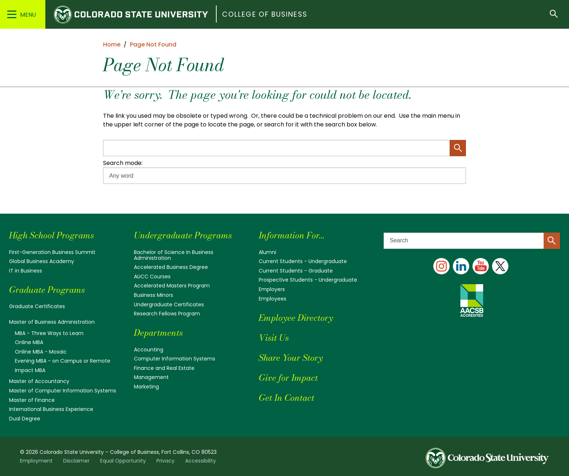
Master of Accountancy (39, 381)
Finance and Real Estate (164, 368)
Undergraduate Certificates (169, 304)
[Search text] (472, 241)
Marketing (146, 386)
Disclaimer (76, 460)
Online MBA (29, 342)
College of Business (264, 14)
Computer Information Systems (174, 358)
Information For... (291, 235)
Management (151, 377)
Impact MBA (30, 370)
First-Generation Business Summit (52, 252)
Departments (158, 332)
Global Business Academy (41, 261)
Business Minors (153, 295)
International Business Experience (51, 409)
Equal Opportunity (123, 460)
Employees (272, 298)
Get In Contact (286, 397)
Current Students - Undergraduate (303, 261)
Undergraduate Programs (183, 235)
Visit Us (274, 337)
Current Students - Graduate (296, 270)
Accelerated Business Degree (171, 267)
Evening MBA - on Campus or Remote (62, 360)
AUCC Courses (152, 276)
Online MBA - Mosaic (41, 351)
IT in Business (25, 270)
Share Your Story (291, 357)
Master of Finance (32, 400)
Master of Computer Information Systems (62, 390)
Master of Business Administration (52, 322)
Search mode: (123, 163)
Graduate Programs (47, 290)
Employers (272, 289)
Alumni (267, 252)
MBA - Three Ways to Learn (49, 333)
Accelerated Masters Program (172, 285)
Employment (36, 460)
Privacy (165, 460)
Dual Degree (24, 418)
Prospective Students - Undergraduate (308, 279)
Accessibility (200, 460)
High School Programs (51, 235)
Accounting (148, 349)
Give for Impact (288, 377)
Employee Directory (296, 317)
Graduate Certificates (37, 306)
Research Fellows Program (167, 313)
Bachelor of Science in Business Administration (173, 255)
